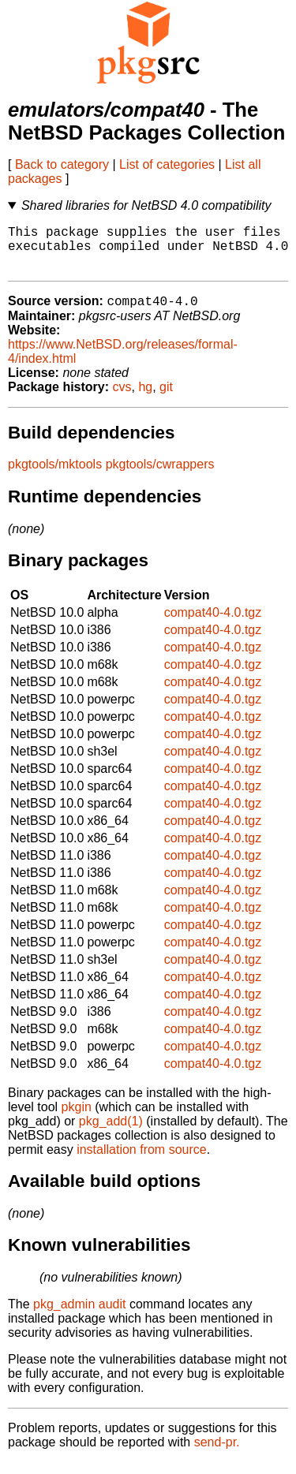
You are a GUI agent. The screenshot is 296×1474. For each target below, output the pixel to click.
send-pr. (217, 1454)
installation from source (142, 1161)
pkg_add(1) (111, 1133)
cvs (122, 398)
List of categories (167, 164)
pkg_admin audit (79, 1316)
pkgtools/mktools (55, 476)
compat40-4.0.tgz (213, 624)
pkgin (77, 1118)
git (166, 398)
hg (145, 398)
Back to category (62, 164)
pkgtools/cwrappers (160, 476)
